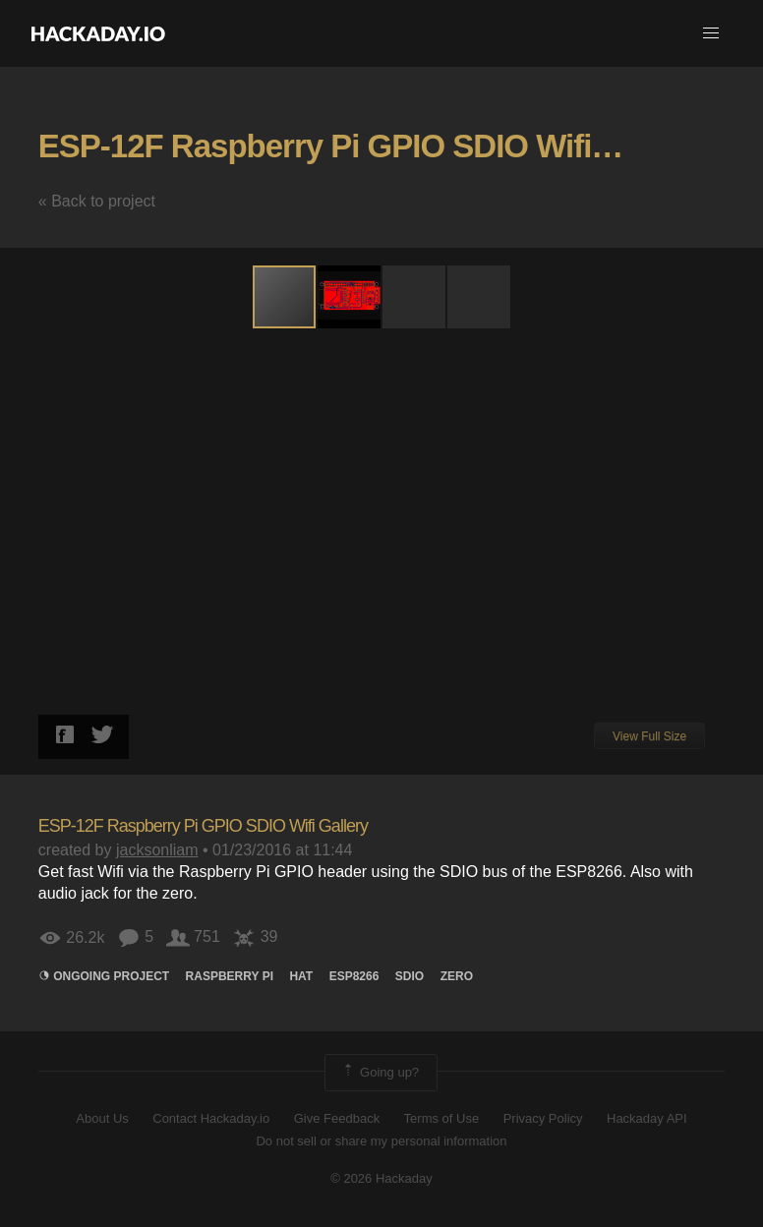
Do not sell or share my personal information (381, 1141)
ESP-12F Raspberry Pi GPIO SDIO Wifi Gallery (370, 146)
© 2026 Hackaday (381, 1178)
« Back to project (96, 201)
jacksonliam (157, 850)
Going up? (379, 1072)
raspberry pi (229, 976)
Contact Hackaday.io (210, 1118)
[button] (710, 33)
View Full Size (649, 736)
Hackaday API (647, 1118)
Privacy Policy (543, 1118)
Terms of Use (442, 1118)
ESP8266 (354, 976)
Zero (456, 976)
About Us (102, 1118)
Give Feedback (337, 1118)
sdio (409, 976)
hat (301, 976)
